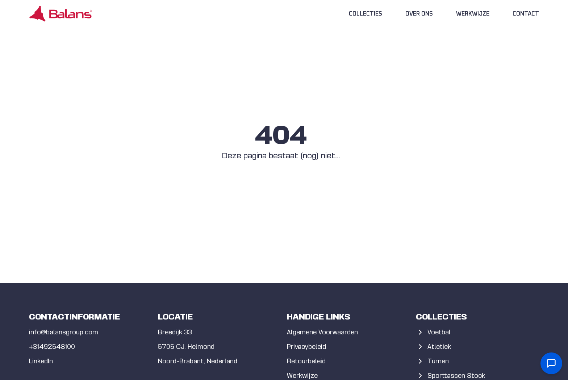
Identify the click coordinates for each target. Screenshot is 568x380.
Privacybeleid (306, 346)
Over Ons (419, 14)
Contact (526, 14)
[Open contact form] (551, 363)
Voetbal (433, 332)
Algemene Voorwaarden (322, 332)
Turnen (432, 361)
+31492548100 (52, 346)
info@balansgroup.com (63, 332)
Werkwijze (472, 14)
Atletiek (433, 346)
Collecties (365, 14)
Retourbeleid (306, 361)
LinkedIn (41, 361)
